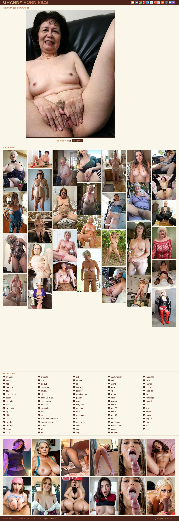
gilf (75, 384)
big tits (7, 412)
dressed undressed (48, 419)
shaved (147, 384)
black (6, 419)
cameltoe (43, 387)
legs (76, 429)
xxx (146, 429)
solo (146, 394)
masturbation (115, 377)
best (6, 405)
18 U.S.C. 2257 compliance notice (43, 519)
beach (7, 398)
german (77, 380)
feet (41, 432)
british (7, 432)
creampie (43, 408)
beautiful (8, 401)
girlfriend (78, 387)
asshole (8, 387)
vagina (147, 415)
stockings (148, 398)
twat (146, 408)
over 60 (112, 412)
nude (111, 387)
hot (75, 419)
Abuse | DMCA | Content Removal (16, 519)
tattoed (147, 401)
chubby (42, 391)
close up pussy (46, 398)
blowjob (8, 426)
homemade (79, 415)
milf (111, 380)
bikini (6, 415)
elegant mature (46, 422)
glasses (77, 391)
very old (147, 419)
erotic (42, 426)
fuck (76, 377)
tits (145, 405)
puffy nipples (115, 426)
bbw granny (9, 394)
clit (40, 394)
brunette (43, 377)
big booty (8, 408)
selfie (146, 380)
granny (77, 398)
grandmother (80, 394)
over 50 (112, 408)
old (110, 391)
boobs (7, 429)
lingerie (77, 432)
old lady (113, 394)
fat (40, 429)
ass (6, 384)
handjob (78, 408)
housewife (79, 422)
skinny (147, 387)
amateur (8, 377)
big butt (42, 384)
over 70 (112, 415)
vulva (146, 422)
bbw (6, 391)
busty (41, 380)
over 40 (112, 405)
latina (76, 426)
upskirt (147, 412)
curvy (41, 415)
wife (146, 426)
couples (43, 405)
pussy (112, 429)
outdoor (112, 401)
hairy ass (78, 405)
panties (112, 419)
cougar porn (44, 401)
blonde (7, 422)
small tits (148, 391)
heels (76, 412)
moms (112, 384)
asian (7, 380)
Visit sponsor (78, 141)
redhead (113, 432)
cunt (41, 412)
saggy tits (148, 377)
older (111, 398)
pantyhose (114, 422)
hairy (76, 401)
